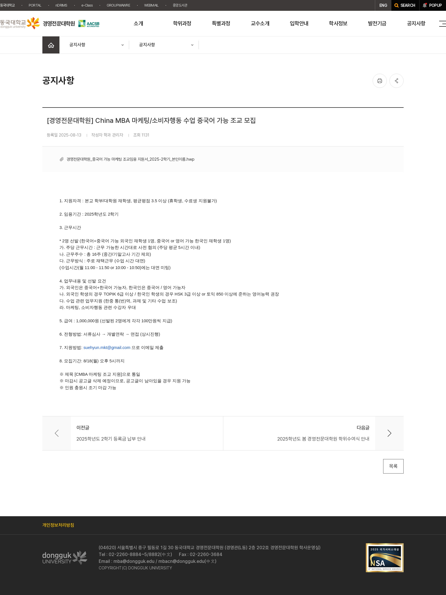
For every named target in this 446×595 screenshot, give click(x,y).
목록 (393, 466)
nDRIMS (61, 5)
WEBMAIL (151, 5)
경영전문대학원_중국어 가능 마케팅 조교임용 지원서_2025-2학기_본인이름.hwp (131, 159)
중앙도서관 (180, 5)
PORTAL (35, 5)
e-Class (86, 5)
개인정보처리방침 (58, 525)
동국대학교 (7, 5)
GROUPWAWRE (118, 5)
